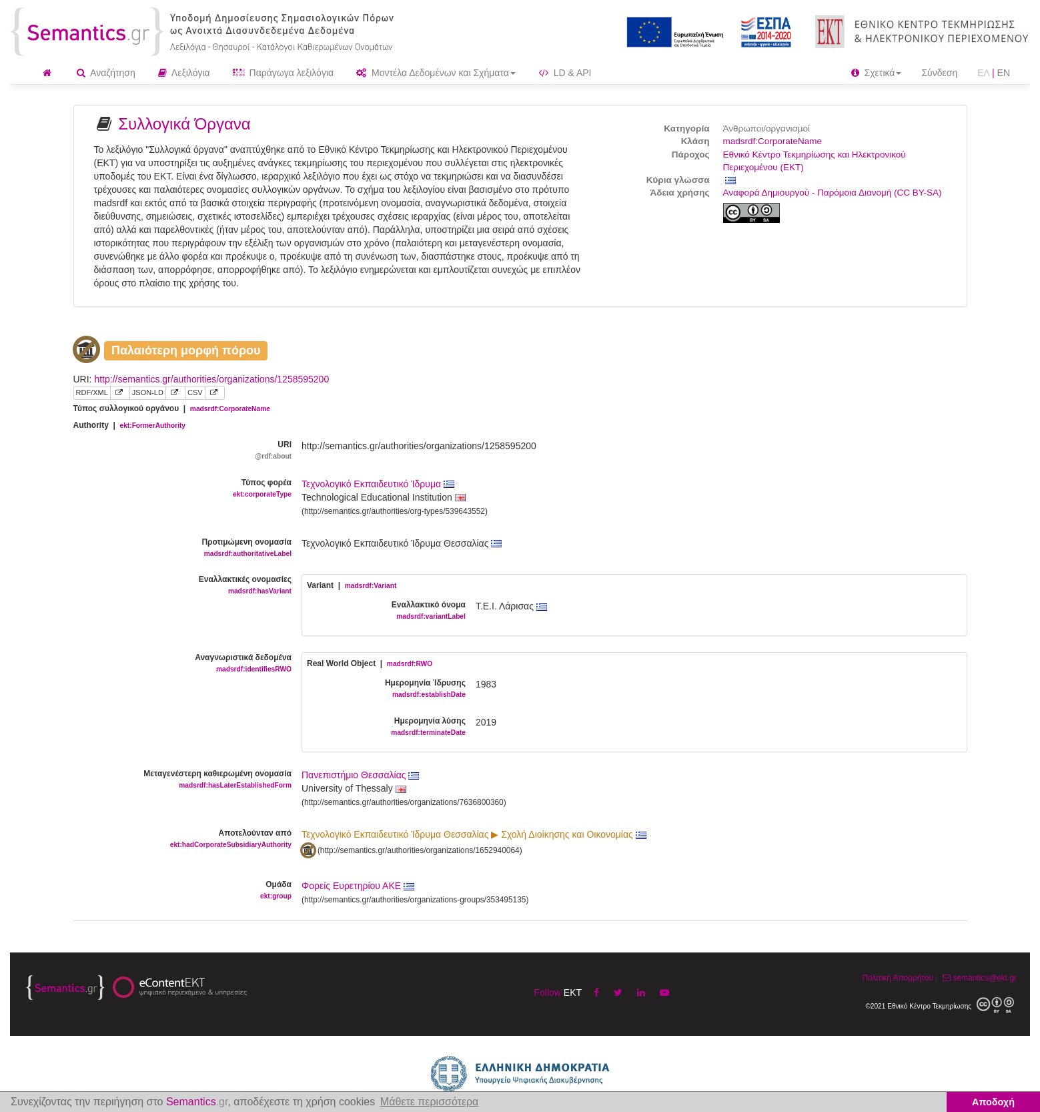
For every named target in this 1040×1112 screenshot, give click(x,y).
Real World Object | (369, 663)
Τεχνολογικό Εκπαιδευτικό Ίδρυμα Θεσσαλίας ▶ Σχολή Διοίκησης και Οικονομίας (474, 834)
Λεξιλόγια (184, 72)
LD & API (565, 72)
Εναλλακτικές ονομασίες (177, 586)
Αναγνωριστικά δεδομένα (177, 664)
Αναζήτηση (106, 72)
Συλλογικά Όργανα (184, 124)
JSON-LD (147, 392)
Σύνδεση (939, 72)
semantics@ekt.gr (978, 978)
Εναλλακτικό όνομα (381, 611)
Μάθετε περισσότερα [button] (429, 1101)
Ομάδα (177, 891)
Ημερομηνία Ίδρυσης (381, 689)
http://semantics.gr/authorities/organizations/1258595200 (211, 379)
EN (1003, 72)
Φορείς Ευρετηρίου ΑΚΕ (358, 885)
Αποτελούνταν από (177, 839)
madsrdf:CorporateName (773, 141)
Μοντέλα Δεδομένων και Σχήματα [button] (436, 72)
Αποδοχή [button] (993, 1102)
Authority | (129, 425)
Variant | (351, 585)
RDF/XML (92, 392)
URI (177, 451)
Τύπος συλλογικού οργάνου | (171, 408)
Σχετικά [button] (876, 72)
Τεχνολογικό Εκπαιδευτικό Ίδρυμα (378, 484)
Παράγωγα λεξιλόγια (283, 72)
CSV (195, 392)
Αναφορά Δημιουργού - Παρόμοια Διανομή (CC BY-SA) (832, 193)
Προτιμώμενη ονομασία (177, 548)
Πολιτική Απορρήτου (897, 978)
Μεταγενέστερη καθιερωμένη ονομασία (177, 780)
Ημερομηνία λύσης (381, 727)
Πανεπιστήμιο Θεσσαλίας (360, 775)
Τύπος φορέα (177, 489)
